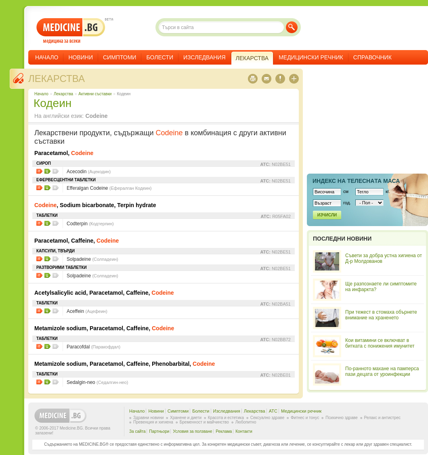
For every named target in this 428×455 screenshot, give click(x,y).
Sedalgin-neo (97, 382)
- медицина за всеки (70, 31)
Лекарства (56, 78)
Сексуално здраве (267, 417)
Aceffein (87, 311)
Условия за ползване (192, 431)
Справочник (372, 57)
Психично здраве (341, 417)
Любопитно (245, 422)
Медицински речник (311, 57)
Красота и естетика (226, 417)
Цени (47, 171)
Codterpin (90, 223)
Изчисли (327, 215)
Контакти (243, 431)
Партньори (159, 431)
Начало (46, 57)
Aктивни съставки (94, 94)
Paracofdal (93, 347)
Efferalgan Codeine (109, 188)
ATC (273, 411)
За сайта (137, 431)
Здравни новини (148, 417)
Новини (80, 57)
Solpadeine (92, 259)
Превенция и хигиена (153, 422)
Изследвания (204, 57)
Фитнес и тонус (305, 417)
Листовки (39, 171)
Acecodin (89, 171)
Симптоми (119, 57)
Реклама (224, 431)
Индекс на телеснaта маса (356, 181)
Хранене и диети (185, 417)
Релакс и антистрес (382, 417)
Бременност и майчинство (204, 422)
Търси (292, 27)
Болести (159, 57)
